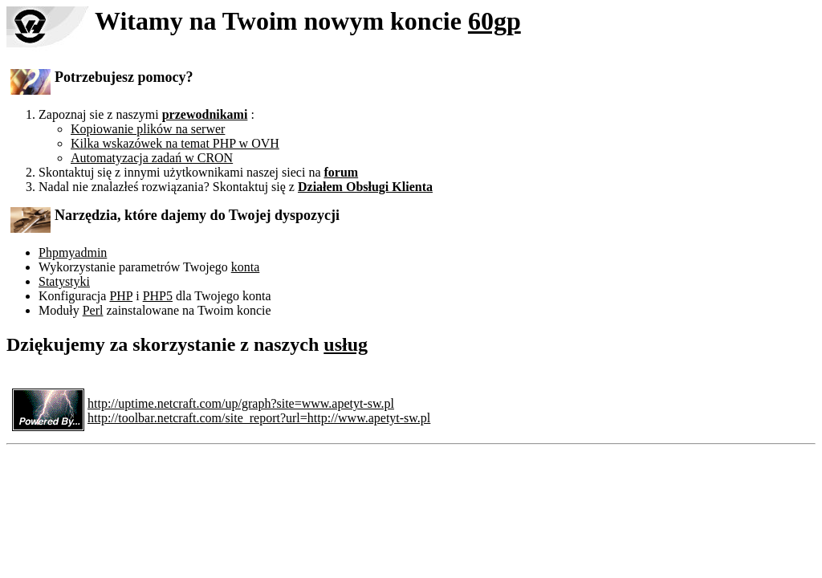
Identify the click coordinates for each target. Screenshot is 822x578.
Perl (93, 310)
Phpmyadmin (73, 252)
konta (245, 267)
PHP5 (158, 296)
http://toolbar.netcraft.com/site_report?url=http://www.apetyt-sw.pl (258, 418)
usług (346, 344)
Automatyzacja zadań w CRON (152, 158)
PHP (120, 296)
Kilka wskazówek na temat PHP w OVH (175, 143)
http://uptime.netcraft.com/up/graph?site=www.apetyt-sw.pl (240, 403)
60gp (494, 20)
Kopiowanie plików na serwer (148, 129)
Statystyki (64, 281)
